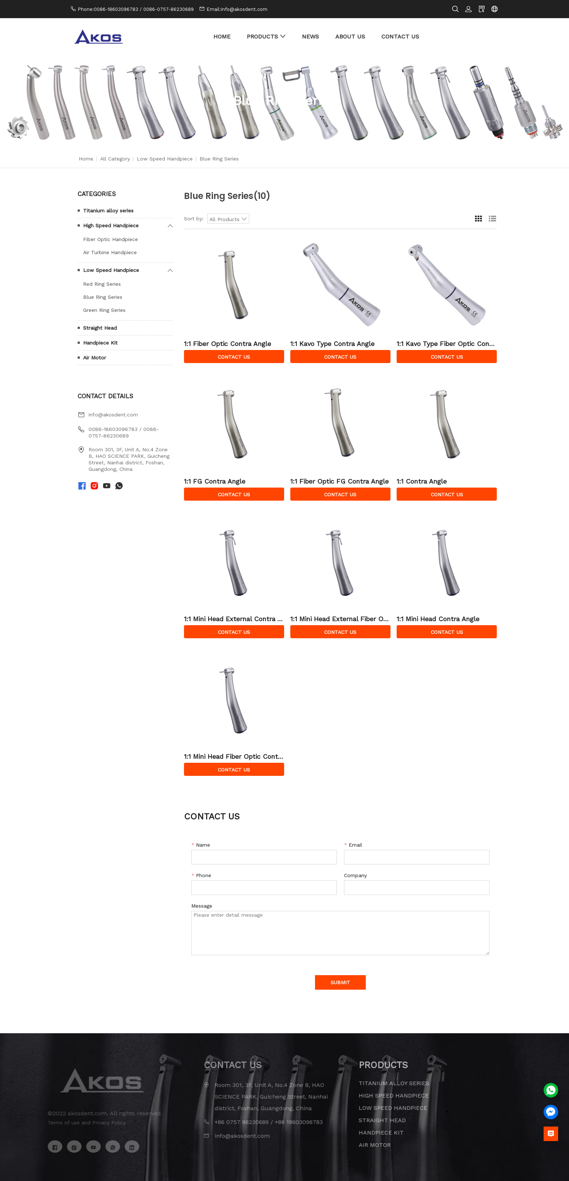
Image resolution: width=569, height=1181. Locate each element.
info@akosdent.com (113, 415)
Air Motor (94, 358)
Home (86, 159)
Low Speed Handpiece (165, 159)
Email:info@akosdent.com (236, 9)
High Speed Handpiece (111, 225)
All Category (115, 159)
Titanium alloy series (108, 210)
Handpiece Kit (100, 343)
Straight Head (100, 328)
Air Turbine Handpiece (110, 252)
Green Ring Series (104, 310)
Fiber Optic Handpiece (110, 239)
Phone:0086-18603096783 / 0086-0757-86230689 (136, 9)
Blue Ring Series (102, 297)
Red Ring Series (102, 284)
